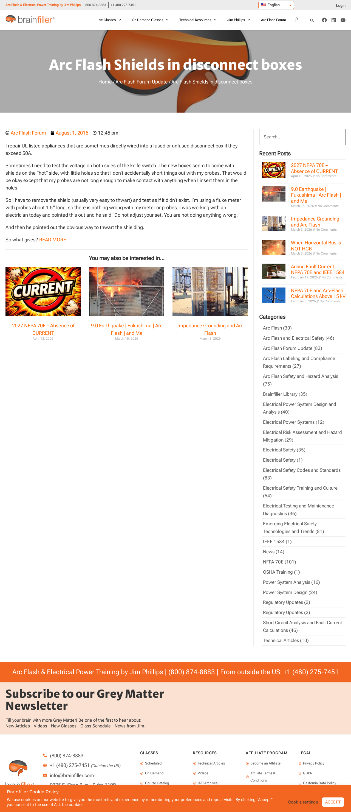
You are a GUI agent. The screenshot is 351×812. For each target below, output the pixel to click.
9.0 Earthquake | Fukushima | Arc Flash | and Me (316, 195)
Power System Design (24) (292, 585)
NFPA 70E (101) (280, 555)
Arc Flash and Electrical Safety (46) (300, 338)
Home (105, 82)
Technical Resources (197, 20)
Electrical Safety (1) (284, 456)
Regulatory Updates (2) (288, 595)
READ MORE (52, 239)
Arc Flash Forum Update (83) (294, 347)
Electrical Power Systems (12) (295, 419)
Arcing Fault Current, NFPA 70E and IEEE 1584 (317, 269)
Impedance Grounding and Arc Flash (315, 222)
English (270, 5)
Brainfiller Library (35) (286, 392)
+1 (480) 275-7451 (311, 663)
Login (341, 5)
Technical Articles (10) (287, 632)
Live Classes (109, 20)
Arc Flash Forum (273, 20)
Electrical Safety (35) (285, 446)
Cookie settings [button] (301, 801)
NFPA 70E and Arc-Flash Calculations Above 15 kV (318, 293)
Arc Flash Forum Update (141, 82)
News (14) (274, 545)
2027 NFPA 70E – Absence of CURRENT (314, 168)
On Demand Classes (150, 20)
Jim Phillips (238, 20)
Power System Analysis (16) (293, 575)
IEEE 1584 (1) (277, 535)
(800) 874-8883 (191, 663)
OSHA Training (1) (282, 565)
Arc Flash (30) (278, 328)
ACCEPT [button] (332, 801)
